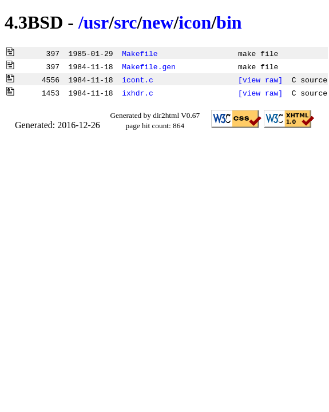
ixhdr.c (137, 93)
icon (195, 22)
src (125, 22)
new (157, 22)
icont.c (137, 79)
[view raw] (260, 79)
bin (228, 22)
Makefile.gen (149, 66)
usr (96, 22)
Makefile (139, 53)
